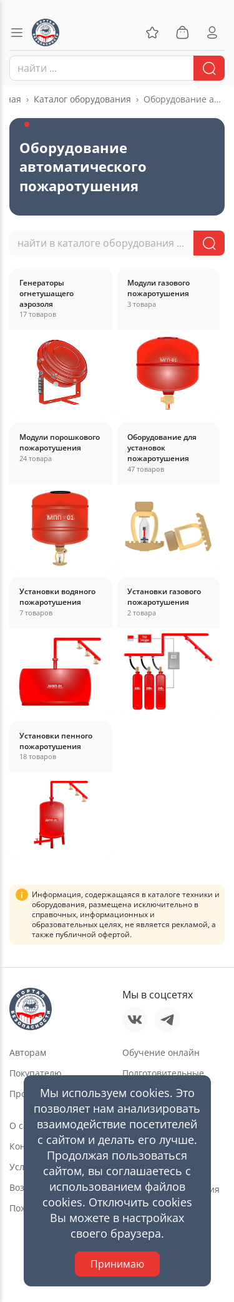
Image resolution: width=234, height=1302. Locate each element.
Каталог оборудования (82, 99)
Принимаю (117, 1264)
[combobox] (117, 68)
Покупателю (35, 1073)
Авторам (27, 1052)
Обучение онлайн (161, 1052)
